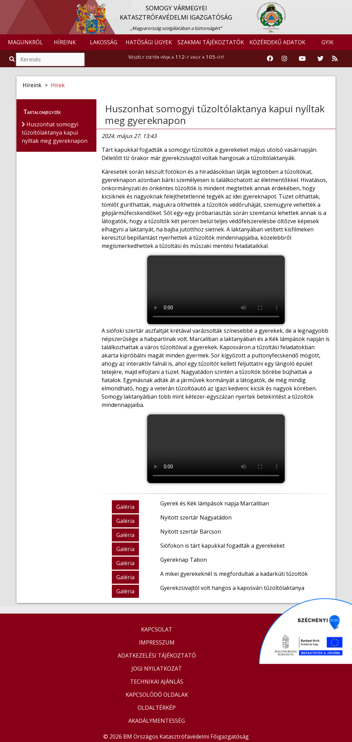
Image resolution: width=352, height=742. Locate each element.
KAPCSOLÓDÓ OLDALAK (157, 694)
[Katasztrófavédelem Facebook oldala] (270, 58)
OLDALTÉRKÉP (157, 707)
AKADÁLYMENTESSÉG (156, 720)
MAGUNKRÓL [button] (25, 42)
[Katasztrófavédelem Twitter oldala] (320, 58)
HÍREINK (65, 42)
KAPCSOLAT (156, 629)
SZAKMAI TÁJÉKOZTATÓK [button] (210, 42)
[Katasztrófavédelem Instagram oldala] (284, 58)
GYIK (327, 42)
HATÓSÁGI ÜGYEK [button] (149, 42)
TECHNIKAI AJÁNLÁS (156, 681)
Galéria (125, 507)
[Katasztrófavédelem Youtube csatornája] (302, 58)
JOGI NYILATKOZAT (156, 668)
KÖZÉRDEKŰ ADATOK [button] (277, 42)
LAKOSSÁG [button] (103, 42)
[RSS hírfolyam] (334, 58)
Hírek (58, 85)
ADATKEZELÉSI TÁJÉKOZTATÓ (157, 655)
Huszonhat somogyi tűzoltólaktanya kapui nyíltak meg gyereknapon (215, 114)
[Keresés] (50, 59)
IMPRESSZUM (157, 642)
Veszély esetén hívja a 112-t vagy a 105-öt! (176, 56)
